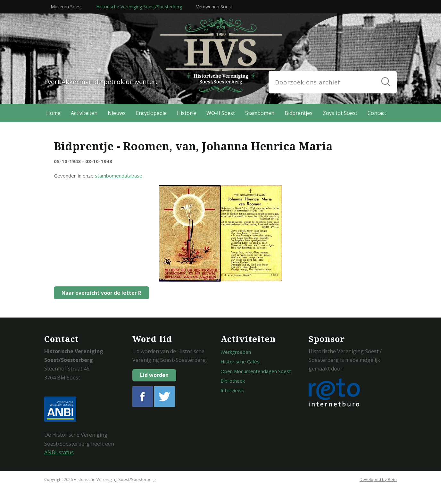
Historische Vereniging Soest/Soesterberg (139, 7)
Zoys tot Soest (340, 113)
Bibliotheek (232, 381)
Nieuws (117, 113)
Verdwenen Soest (214, 7)
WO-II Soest (220, 113)
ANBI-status (59, 452)
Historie (186, 113)
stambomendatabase (118, 175)
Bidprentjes (298, 113)
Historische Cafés (240, 361)
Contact (377, 113)
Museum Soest (66, 7)
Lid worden (154, 375)
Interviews (232, 390)
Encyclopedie (151, 113)
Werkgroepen (235, 352)
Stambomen (259, 113)
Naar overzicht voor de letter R (100, 293)
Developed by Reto (378, 479)
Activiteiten (84, 113)
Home (53, 113)
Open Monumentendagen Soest (255, 371)
